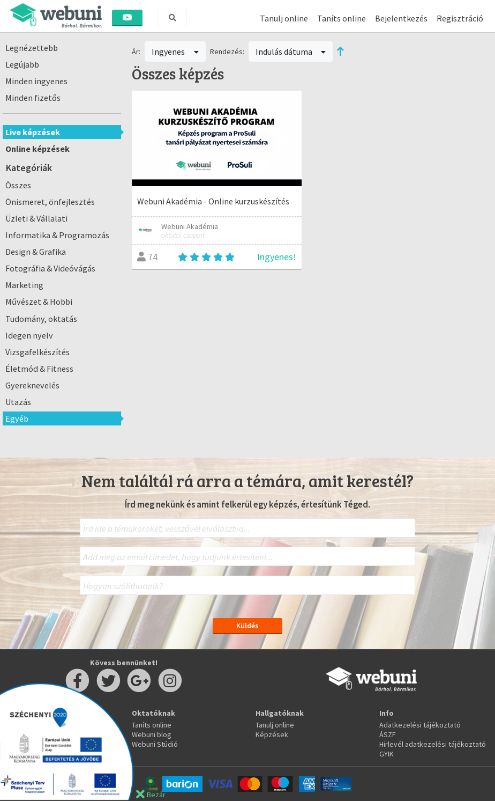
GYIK (386, 754)
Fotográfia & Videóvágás (50, 268)
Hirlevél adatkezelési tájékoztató (432, 744)
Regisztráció (460, 18)
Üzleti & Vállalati (36, 218)
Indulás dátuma (291, 51)
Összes (18, 185)
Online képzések (37, 148)
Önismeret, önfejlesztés (50, 201)
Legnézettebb (31, 47)
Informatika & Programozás (57, 235)
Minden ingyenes (36, 81)
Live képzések (32, 132)
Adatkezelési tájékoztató (420, 725)
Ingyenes (175, 51)
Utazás (18, 401)
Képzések (272, 734)
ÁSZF (387, 734)
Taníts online (341, 18)
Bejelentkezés (401, 18)
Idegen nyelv (29, 335)
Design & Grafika (35, 251)
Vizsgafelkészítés (37, 352)
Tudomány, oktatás (41, 318)
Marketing (24, 285)
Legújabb (22, 64)
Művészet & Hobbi (38, 301)
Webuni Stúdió (155, 744)
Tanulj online (284, 18)
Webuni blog (151, 734)
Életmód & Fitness (39, 368)
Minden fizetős (33, 97)
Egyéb (16, 418)
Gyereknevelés (32, 385)
